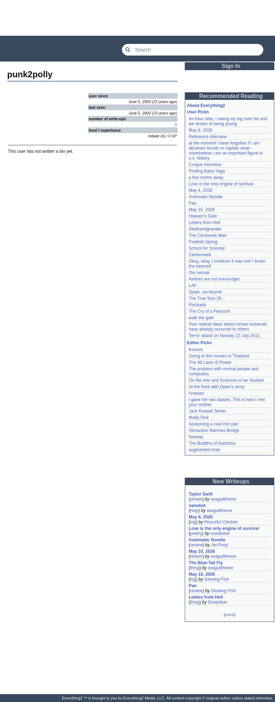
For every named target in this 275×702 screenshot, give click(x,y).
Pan (192, 203)
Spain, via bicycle (205, 291)
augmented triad (204, 449)
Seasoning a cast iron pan (213, 423)
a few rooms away (206, 177)
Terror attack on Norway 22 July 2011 (224, 335)
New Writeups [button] (231, 481)
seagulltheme (223, 499)
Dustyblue (217, 602)
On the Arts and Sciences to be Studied (226, 380)
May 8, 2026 (200, 130)
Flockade (197, 304)
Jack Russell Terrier (207, 411)
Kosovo (196, 349)
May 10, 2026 (202, 209)
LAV (193, 285)
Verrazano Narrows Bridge (214, 430)
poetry (196, 533)
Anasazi (196, 393)
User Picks (198, 111)
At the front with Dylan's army (217, 386)
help (194, 510)
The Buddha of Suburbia (212, 443)
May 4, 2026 (200, 190)
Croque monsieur (205, 164)
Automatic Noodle (206, 196)
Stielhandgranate (205, 228)
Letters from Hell (204, 222)
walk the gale (201, 317)
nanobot (197, 505)
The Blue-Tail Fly (206, 562)
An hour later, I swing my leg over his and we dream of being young (228, 121)
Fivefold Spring (203, 241)
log (193, 522)
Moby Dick (199, 417)
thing (194, 567)
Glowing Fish (216, 579)
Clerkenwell (200, 254)
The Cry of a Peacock (209, 311)
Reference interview (208, 136)
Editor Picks (199, 342)
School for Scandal (207, 248)
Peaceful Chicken (220, 522)
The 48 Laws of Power (210, 362)
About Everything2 (206, 105)
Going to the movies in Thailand (219, 356)
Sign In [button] (231, 66)
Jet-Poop (219, 544)
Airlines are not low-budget (214, 279)
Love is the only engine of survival (221, 183)
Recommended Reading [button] (231, 96)
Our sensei (199, 272)
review (196, 544)
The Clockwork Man (208, 235)
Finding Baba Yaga (207, 171)
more (229, 615)
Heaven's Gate (203, 216)
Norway (196, 436)
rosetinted (220, 533)
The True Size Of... (207, 298)
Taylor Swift (201, 494)
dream (196, 499)
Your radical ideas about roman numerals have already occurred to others (228, 327)
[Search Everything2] (193, 50)
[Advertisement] (137, 18)
